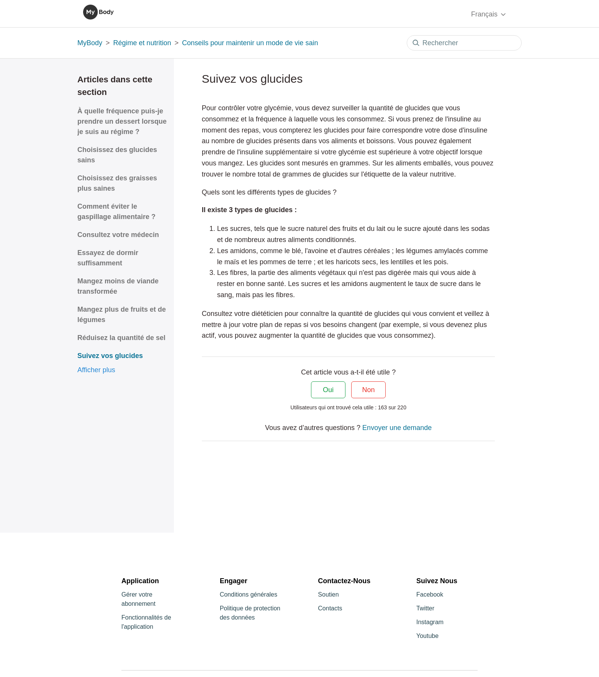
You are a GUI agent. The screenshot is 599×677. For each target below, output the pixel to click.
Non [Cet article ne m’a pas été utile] (368, 390)
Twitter (425, 608)
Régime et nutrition (142, 43)
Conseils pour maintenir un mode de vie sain (250, 43)
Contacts (330, 608)
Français (489, 14)
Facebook (429, 594)
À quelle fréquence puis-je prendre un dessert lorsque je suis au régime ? (122, 121)
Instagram (430, 622)
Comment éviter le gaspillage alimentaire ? (116, 212)
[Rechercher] (464, 43)
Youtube (427, 636)
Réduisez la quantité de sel (121, 338)
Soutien (328, 594)
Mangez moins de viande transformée (118, 286)
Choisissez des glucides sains (117, 155)
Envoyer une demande (397, 428)
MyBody (89, 43)
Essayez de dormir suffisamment (107, 258)
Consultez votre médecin (118, 235)
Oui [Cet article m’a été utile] (328, 390)
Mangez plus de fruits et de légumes (121, 315)
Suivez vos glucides (110, 356)
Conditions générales (248, 594)
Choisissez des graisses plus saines (117, 183)
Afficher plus (96, 370)
